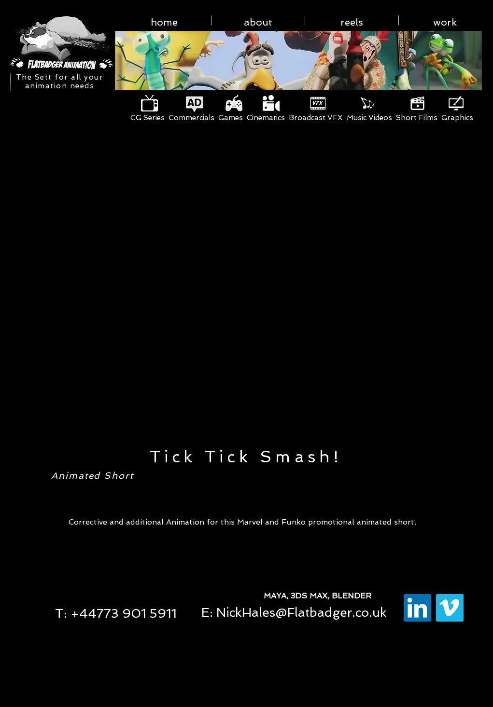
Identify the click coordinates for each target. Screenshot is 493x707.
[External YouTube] (246, 293)
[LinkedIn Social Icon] (417, 608)
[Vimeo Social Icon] (450, 608)
